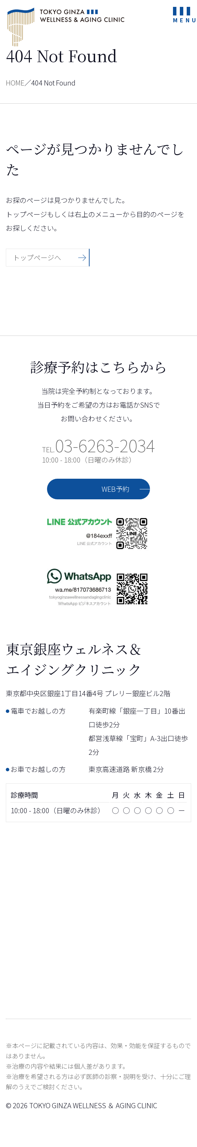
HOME (15, 83)
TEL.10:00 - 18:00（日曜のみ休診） (98, 454)
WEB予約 (115, 489)
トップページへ (37, 257)
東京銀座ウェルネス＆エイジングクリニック (66, 26)
